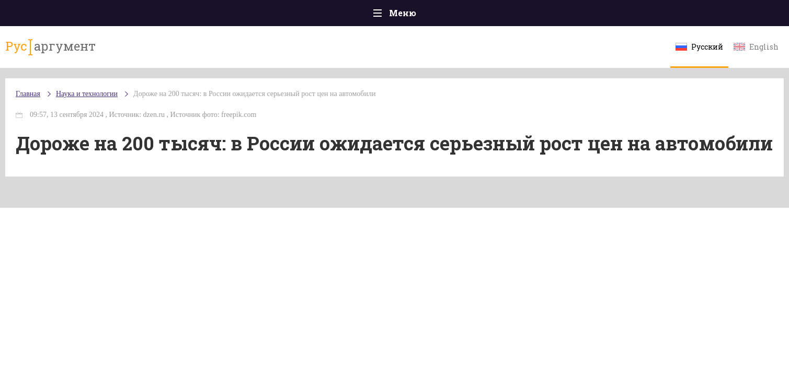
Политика (242, 15)
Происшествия (173, 15)
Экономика (364, 15)
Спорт (418, 15)
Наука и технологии (483, 21)
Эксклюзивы (620, 15)
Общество (302, 15)
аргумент (126, 52)
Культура (555, 15)
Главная (107, 15)
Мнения (682, 15)
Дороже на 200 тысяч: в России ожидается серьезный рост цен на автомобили (335, 104)
